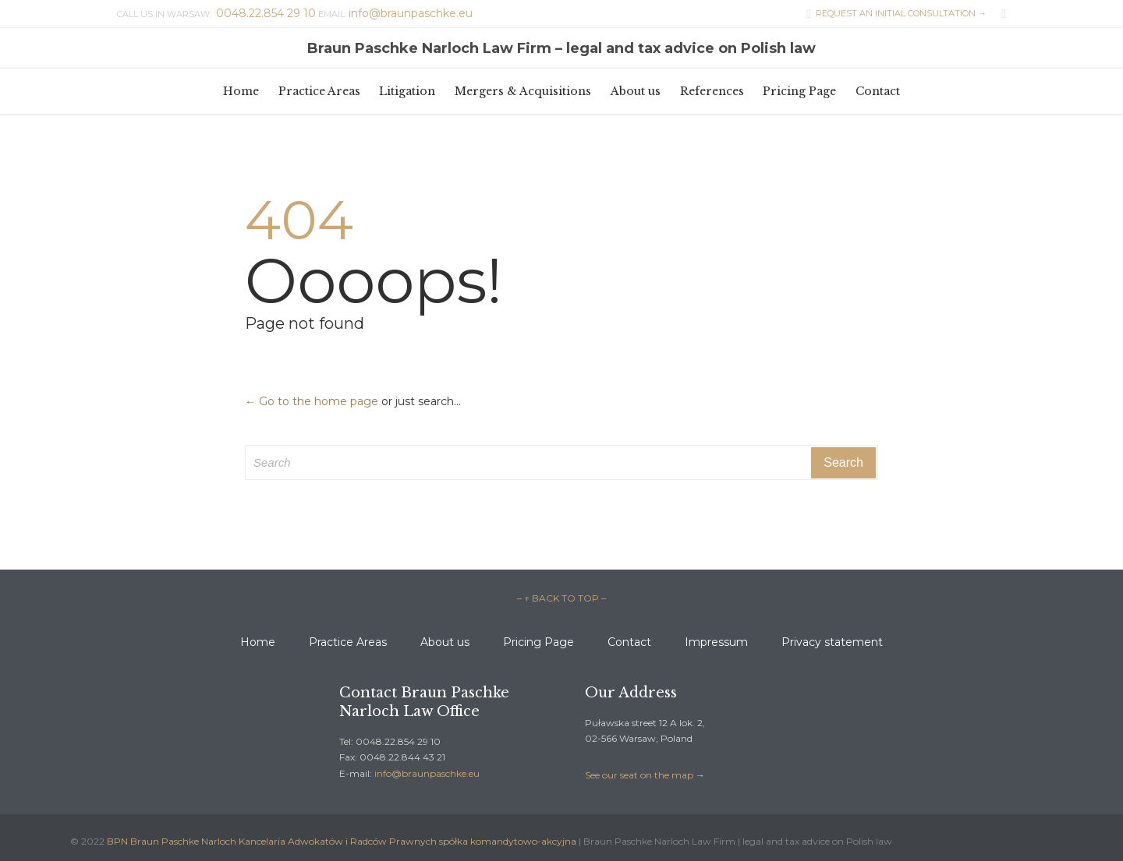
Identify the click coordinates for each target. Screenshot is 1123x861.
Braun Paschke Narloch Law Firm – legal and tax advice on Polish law (561, 48)
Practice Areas (348, 642)
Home (257, 642)
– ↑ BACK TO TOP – (561, 598)
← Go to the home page (311, 401)
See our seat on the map (639, 775)
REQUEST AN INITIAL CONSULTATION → (893, 13)
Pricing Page (538, 642)
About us (444, 642)
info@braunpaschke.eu (427, 773)
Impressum (716, 642)
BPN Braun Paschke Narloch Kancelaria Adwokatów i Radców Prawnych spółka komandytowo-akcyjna (341, 841)
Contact (629, 642)
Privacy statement (832, 642)
